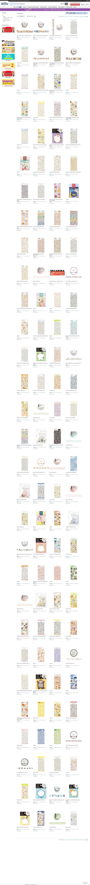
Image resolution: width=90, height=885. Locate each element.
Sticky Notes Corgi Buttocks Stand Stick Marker (73, 800)
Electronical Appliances (7, 20)
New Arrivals (17, 7)
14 (84, 16)
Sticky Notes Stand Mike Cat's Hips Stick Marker (40, 364)
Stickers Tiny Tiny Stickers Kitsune (23, 663)
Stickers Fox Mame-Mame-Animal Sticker (73, 172)
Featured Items (5, 25)
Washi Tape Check (36, 281)
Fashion (24, 7)
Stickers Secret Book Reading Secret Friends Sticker (72, 118)
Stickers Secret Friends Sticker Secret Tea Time (24, 227)
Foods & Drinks (69, 7)
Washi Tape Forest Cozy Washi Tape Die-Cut (24, 555)
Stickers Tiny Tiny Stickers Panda (23, 363)
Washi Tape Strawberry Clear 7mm (72, 745)
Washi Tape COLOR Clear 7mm (71, 281)
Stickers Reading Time (21, 390)
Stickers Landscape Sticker (38, 445)
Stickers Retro (52, 390)
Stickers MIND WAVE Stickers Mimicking (24, 308)
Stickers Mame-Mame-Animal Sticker (56, 117)
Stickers (18, 90)
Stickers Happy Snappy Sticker (38, 499)
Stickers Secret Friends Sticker (22, 417)
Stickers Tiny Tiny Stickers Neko (71, 35)
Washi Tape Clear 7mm (70, 663)
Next (86, 16)
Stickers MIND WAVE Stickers (38, 226)
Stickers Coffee (52, 499)
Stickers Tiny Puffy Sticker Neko (39, 390)
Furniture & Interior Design (33, 7)
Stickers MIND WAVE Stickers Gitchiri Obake (56, 445)
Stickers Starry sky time (37, 827)
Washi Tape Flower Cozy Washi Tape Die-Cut (73, 364)
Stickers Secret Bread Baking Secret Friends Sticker (23, 718)
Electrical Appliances (52, 7)
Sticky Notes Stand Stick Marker (39, 554)
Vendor (31, 16)
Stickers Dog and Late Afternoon (39, 172)
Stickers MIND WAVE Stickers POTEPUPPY (38, 254)
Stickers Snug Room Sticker (55, 608)
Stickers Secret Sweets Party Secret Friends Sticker (56, 200)
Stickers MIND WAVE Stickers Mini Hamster (56, 254)
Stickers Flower (19, 745)
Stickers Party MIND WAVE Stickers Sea (73, 144)
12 (80, 16)
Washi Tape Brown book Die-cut (55, 35)
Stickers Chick (35, 117)
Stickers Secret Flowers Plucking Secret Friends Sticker (24, 118)
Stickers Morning (69, 554)
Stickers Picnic (68, 608)
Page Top (85, 882)
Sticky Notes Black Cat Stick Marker (56, 281)
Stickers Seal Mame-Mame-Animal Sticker (24, 690)
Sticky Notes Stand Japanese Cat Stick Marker (56, 145)
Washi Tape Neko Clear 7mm (22, 772)
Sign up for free (75, 4)
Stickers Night (52, 417)
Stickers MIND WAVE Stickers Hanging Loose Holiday (56, 63)
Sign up (18, 37)
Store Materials (61, 7)
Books (75, 7)
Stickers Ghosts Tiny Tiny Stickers (23, 472)
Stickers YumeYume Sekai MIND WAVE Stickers (40, 582)
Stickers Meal (35, 772)
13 (82, 16)
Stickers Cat (19, 144)
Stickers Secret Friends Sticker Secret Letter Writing (56, 91)
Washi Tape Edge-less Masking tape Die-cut (24, 36)
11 (78, 16)
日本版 (87, 0)
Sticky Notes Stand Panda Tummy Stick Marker (40, 691)
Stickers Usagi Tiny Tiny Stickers (39, 199)
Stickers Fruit (68, 827)
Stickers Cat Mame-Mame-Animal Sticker (40, 335)
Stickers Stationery (20, 526)
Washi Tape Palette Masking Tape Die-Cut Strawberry (40, 63)
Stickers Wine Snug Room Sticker (23, 636)
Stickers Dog (19, 62)
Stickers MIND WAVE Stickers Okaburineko (41, 90)
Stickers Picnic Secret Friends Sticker (40, 144)
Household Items (43, 7)
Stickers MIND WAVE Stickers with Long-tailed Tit (24, 445)
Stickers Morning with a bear (55, 172)
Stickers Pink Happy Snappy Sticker (39, 636)
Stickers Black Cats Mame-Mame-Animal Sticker (24, 200)
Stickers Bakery (68, 636)
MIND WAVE (19, 39)
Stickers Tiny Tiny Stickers (70, 417)
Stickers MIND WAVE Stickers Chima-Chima (72, 336)
